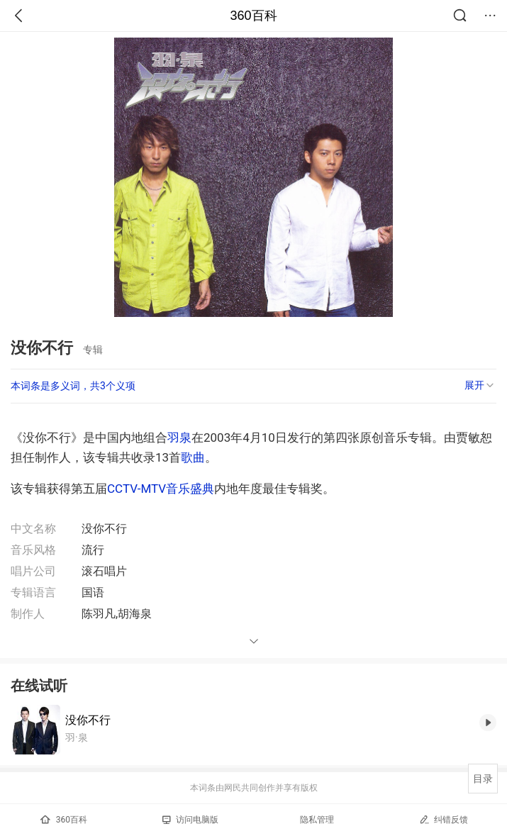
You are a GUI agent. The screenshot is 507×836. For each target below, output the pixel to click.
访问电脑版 (190, 820)
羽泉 (179, 437)
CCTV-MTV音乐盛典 (160, 488)
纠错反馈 (443, 819)
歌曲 (193, 457)
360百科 (253, 16)
